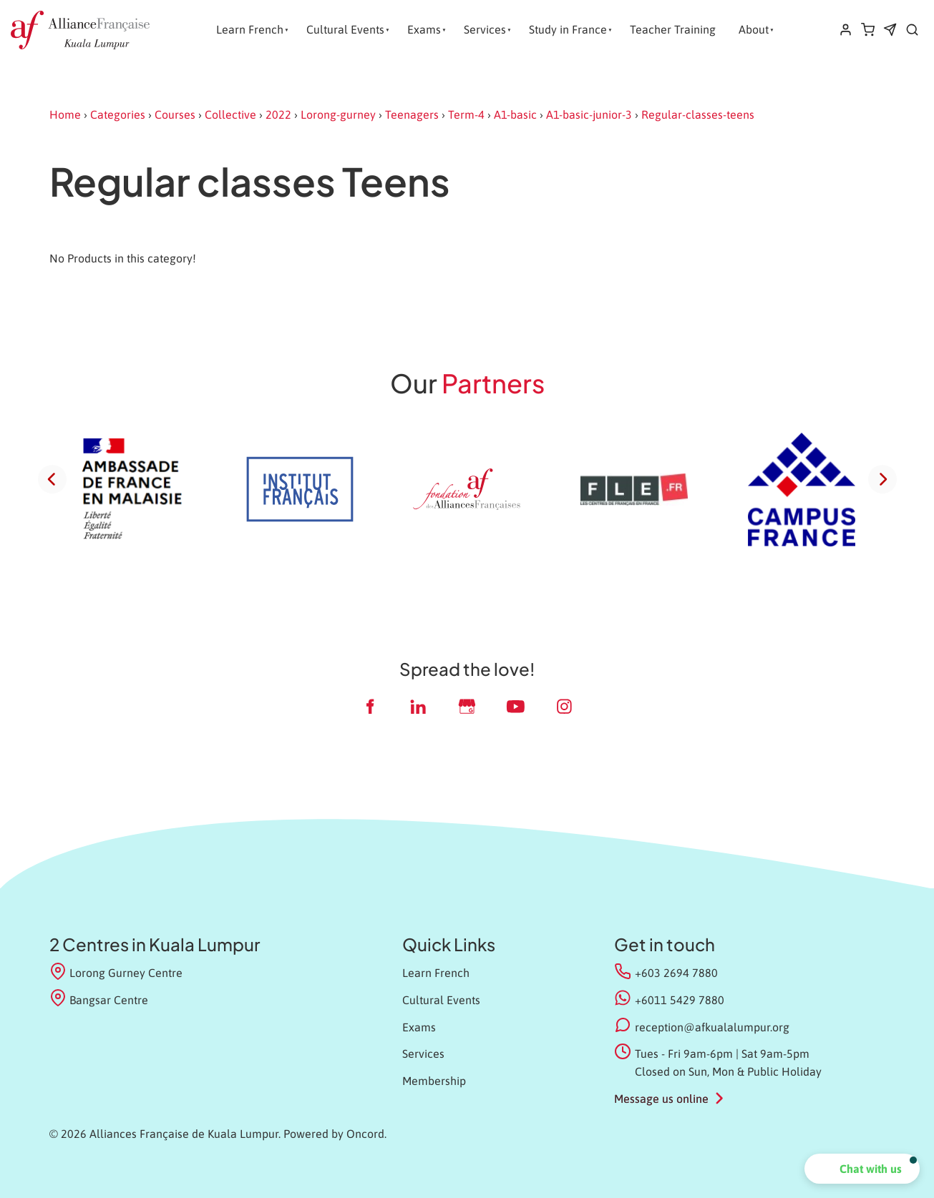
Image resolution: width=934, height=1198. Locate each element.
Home (65, 114)
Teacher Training (673, 29)
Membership (434, 1080)
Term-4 (466, 114)
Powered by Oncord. (334, 1133)
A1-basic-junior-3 (589, 114)
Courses (175, 114)
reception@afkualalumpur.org (712, 1027)
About (754, 29)
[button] (862, 1169)
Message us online (661, 1098)
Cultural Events (345, 29)
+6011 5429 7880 (679, 999)
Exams (424, 29)
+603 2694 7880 (676, 972)
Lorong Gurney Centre (116, 971)
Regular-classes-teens (697, 114)
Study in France (568, 29)
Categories (117, 114)
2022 (278, 114)
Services (485, 29)
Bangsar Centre (99, 998)
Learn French (249, 29)
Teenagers (412, 114)
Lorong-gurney (338, 114)
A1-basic (515, 114)
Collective (230, 114)
